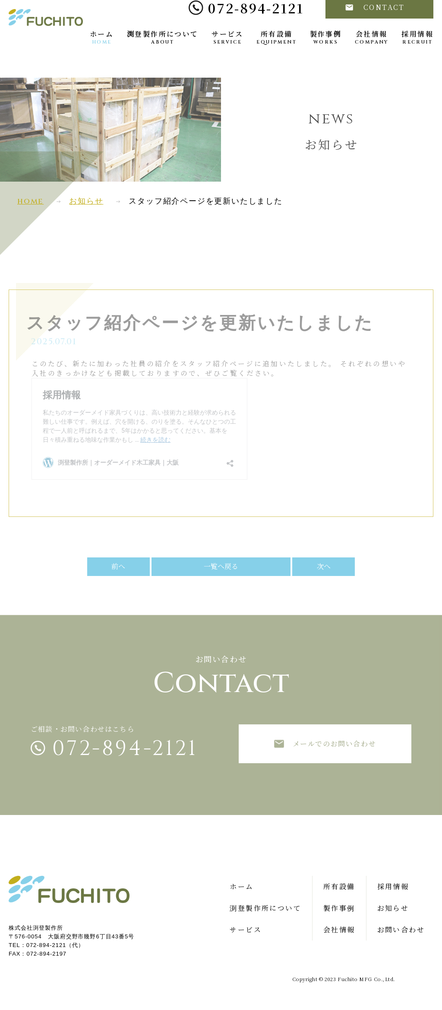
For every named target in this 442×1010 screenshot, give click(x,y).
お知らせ (86, 201)
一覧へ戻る (221, 566)
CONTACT (375, 25)
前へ (146, 566)
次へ (296, 566)
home (30, 201)
